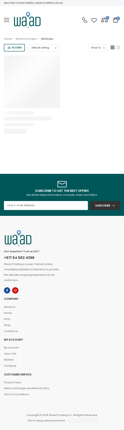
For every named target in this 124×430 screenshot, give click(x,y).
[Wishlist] (94, 20)
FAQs (7, 319)
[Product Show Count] (97, 47)
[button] (6, 19)
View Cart (10, 353)
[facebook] (7, 290)
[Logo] (27, 20)
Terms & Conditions (16, 394)
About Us (9, 307)
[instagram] (15, 290)
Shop (7, 325)
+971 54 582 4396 (19, 257)
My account (11, 347)
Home (8, 39)
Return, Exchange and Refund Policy (26, 388)
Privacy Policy (12, 382)
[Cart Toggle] (115, 20)
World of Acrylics (26, 39)
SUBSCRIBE (102, 205)
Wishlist (8, 360)
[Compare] (104, 20)
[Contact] (85, 20)
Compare (10, 366)
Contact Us (11, 331)
